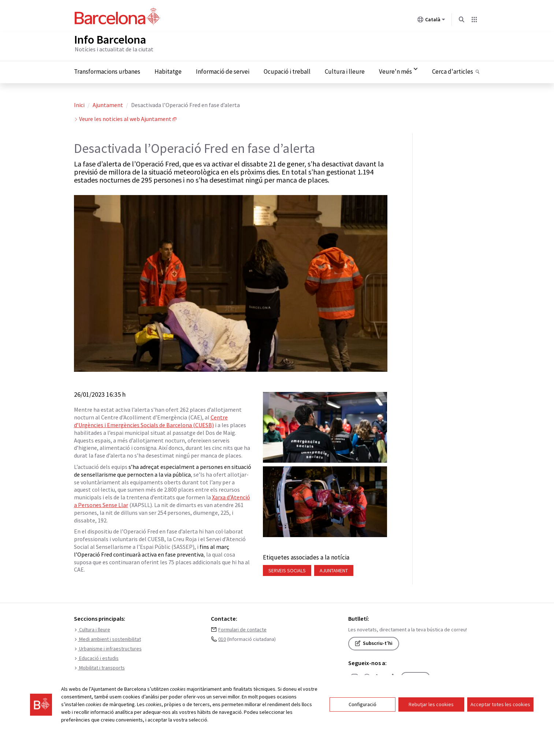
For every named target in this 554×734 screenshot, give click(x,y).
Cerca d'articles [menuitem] (452, 70)
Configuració (362, 705)
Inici (79, 103)
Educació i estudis (96, 657)
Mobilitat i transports (99, 666)
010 (222, 638)
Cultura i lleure (92, 628)
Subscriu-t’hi (374, 642)
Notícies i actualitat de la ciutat (114, 48)
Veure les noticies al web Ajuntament (125, 117)
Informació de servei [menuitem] (222, 70)
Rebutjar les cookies (431, 705)
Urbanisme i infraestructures (108, 647)
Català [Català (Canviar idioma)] (431, 21)
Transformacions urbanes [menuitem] (107, 70)
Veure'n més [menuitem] (395, 70)
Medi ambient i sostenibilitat (107, 638)
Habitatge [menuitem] (168, 70)
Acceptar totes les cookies (500, 705)
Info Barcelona (110, 38)
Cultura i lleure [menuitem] (345, 70)
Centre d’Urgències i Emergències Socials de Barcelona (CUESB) (151, 419)
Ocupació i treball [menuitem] (287, 70)
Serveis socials (287, 569)
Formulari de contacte (242, 628)
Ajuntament (108, 103)
